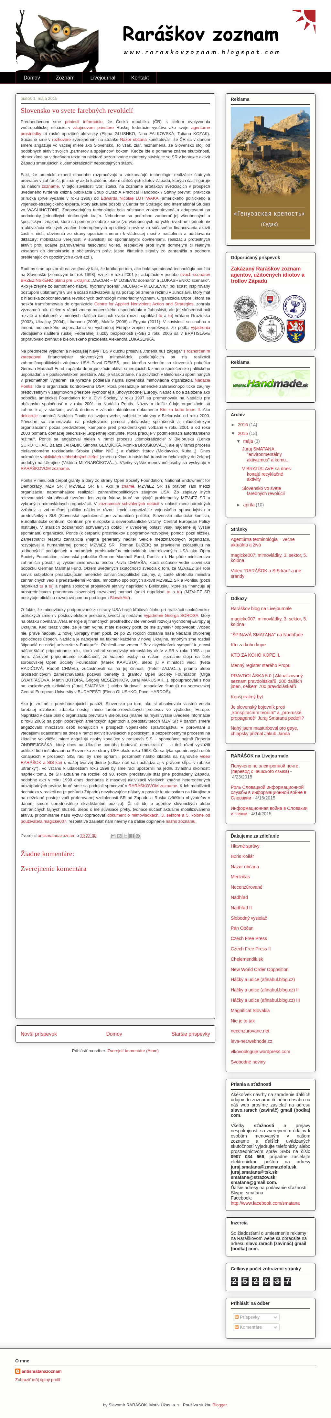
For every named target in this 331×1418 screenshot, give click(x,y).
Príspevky (247, 1317)
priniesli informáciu (83, 121)
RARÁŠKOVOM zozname (45, 468)
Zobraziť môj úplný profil (37, 1379)
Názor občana (133, 139)
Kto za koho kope (248, 644)
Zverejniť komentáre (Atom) (133, 1050)
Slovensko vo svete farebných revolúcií (263, 491)
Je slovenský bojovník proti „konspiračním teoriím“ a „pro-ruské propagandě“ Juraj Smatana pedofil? (267, 712)
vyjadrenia (200, 327)
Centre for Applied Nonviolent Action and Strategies (144, 304)
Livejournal (102, 77)
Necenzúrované (246, 887)
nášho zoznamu (181, 821)
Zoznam (65, 77)
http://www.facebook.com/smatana (265, 1203)
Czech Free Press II (251, 948)
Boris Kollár (242, 856)
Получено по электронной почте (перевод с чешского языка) (264, 768)
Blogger (220, 1404)
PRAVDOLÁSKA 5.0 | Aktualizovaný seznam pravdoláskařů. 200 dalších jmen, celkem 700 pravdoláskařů (267, 681)
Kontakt (140, 77)
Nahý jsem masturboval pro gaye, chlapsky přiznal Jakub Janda (264, 730)
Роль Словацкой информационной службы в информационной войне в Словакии (268, 793)
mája (248, 441)
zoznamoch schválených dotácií (129, 503)
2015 (243, 433)
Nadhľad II (241, 907)
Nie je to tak (243, 1020)
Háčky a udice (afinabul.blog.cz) (263, 979)
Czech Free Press (249, 938)
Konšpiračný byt (247, 696)
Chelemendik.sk (247, 959)
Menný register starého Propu (260, 665)
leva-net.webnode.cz (251, 1041)
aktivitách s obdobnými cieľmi (71, 456)
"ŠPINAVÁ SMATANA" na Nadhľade (267, 634)
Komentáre (248, 1327)
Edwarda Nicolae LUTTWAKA (129, 198)
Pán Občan (242, 928)
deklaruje (29, 415)
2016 (243, 424)
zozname (50, 186)
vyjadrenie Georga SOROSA (171, 615)
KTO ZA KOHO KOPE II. (255, 655)
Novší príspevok (39, 1034)
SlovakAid (119, 597)
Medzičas (240, 876)
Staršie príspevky (190, 1034)
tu (160, 315)
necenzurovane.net (250, 1030)
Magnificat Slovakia (250, 1010)
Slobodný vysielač (249, 918)
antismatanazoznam (42, 1371)
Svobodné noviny (248, 1061)
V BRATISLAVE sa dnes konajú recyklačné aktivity (266, 474)
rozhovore (61, 139)
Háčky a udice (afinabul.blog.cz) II (265, 989)
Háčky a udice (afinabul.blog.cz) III (265, 1000)
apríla (249, 504)
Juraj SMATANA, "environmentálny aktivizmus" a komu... (266, 454)
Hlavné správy (245, 846)
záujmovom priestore (93, 127)
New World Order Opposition (260, 969)
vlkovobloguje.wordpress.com (260, 1051)
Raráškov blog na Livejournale (261, 608)
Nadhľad (239, 897)
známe (128, 486)
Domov (32, 77)
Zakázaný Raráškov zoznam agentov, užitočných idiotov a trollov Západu (267, 275)
